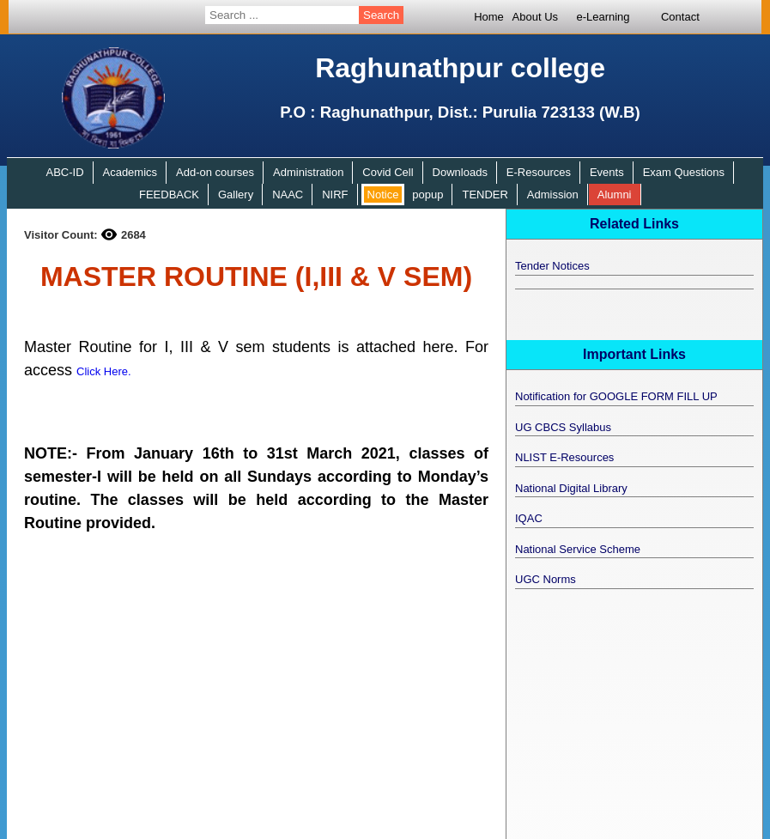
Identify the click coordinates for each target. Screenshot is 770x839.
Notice (383, 194)
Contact (680, 16)
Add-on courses (215, 172)
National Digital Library (571, 488)
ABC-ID (64, 172)
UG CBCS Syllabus (563, 427)
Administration (308, 172)
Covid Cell (387, 172)
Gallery (235, 194)
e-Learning (602, 16)
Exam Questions (684, 172)
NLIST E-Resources (564, 457)
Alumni (614, 194)
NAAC (287, 194)
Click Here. (103, 371)
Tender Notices (552, 265)
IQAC (529, 518)
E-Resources (538, 172)
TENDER (484, 194)
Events (607, 172)
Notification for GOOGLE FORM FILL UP (616, 396)
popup (427, 194)
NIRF (335, 194)
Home (489, 16)
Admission (553, 194)
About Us (535, 16)
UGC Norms (545, 579)
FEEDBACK (169, 194)
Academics (129, 172)
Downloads (460, 172)
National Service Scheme (577, 549)
